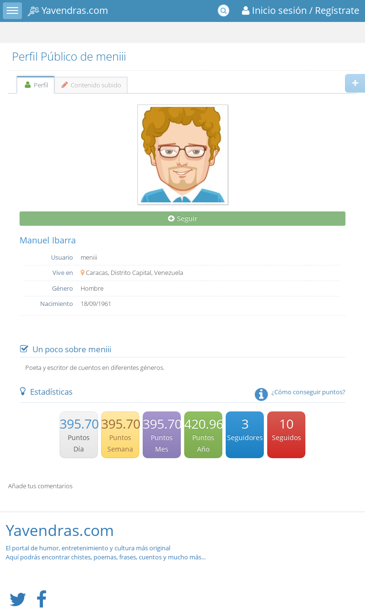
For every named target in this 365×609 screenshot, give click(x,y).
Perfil (35, 85)
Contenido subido (91, 85)
